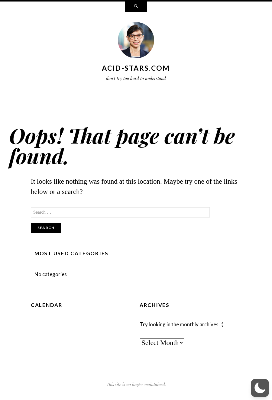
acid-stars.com (136, 68)
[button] (260, 388)
